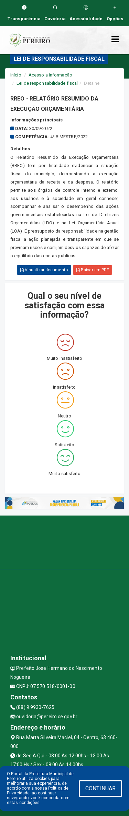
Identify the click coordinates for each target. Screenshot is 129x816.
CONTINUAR (100, 788)
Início (15, 75)
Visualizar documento (44, 270)
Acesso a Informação (50, 75)
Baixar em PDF (92, 270)
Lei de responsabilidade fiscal (47, 83)
